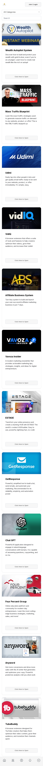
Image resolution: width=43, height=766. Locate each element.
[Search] (21, 18)
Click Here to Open (21, 77)
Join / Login (33, 4)
